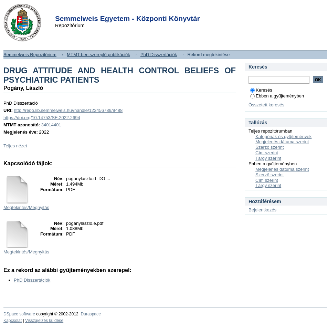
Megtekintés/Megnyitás (26, 207)
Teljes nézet (15, 145)
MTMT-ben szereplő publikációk (98, 54)
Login (151, 9)
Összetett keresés (266, 104)
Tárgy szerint (268, 158)
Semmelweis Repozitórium (29, 54)
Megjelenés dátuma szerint (282, 141)
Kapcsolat (12, 320)
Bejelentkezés (262, 209)
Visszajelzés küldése (44, 320)
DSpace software (19, 314)
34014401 (51, 124)
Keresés (261, 90)
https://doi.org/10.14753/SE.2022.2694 (41, 117)
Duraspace (91, 314)
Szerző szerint (269, 147)
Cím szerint (266, 152)
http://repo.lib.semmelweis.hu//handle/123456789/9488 (68, 110)
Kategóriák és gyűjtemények (283, 136)
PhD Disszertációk (158, 54)
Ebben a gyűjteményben (277, 95)
